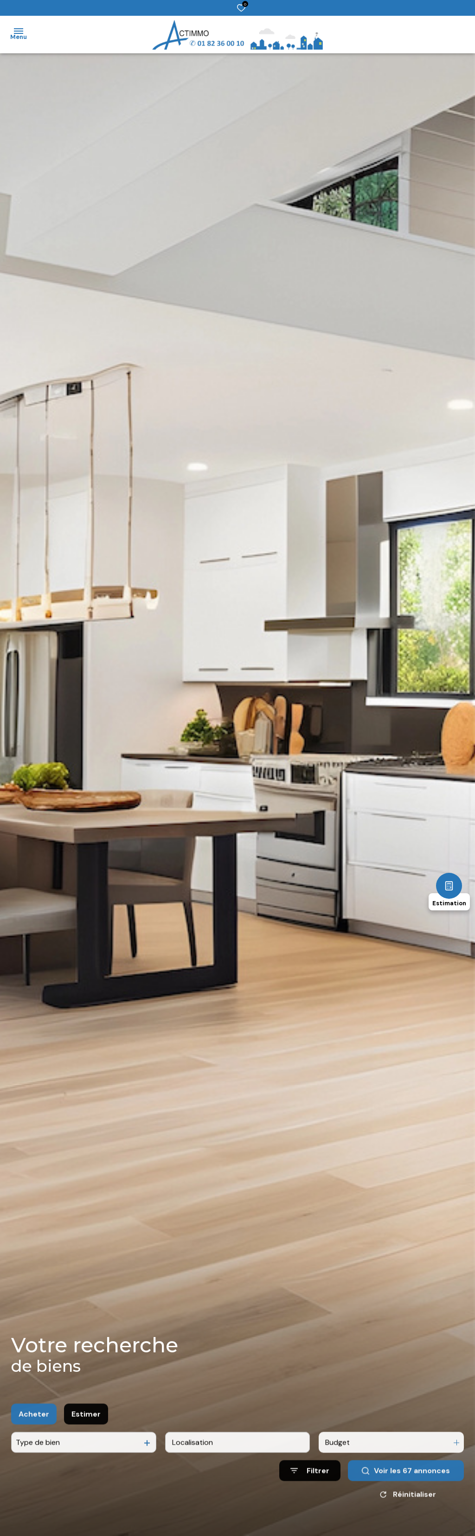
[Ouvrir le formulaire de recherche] (309, 1486)
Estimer (86, 1429)
